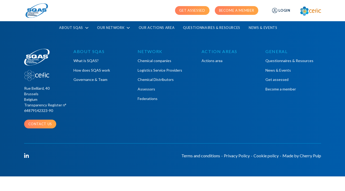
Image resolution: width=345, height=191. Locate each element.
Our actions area (156, 27)
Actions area (212, 60)
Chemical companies (154, 60)
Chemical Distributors (156, 79)
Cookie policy (266, 155)
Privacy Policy (237, 155)
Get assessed (192, 10)
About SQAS (74, 27)
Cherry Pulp (310, 155)
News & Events (263, 27)
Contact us (40, 124)
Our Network (113, 27)
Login (281, 10)
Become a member (236, 10)
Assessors (146, 89)
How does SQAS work (91, 70)
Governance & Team (90, 79)
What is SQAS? (86, 60)
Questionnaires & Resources (211, 27)
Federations (148, 98)
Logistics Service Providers (160, 70)
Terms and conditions (200, 155)
